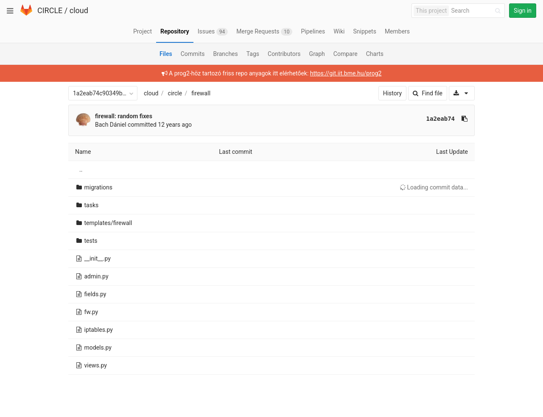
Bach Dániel (110, 124)
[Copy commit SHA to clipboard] (464, 118)
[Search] (477, 11)
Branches (225, 53)
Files (166, 53)
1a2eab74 (440, 118)
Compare (345, 53)
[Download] (462, 93)
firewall (200, 93)
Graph (317, 53)
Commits (193, 53)
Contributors (284, 53)
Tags (252, 53)
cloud (79, 10)
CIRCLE (49, 10)
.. (80, 169)
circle (175, 93)
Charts (374, 53)
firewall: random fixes (123, 116)
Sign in (523, 10)
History (392, 93)
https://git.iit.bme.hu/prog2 (346, 73)
